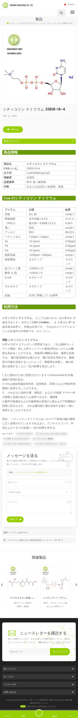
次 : (5, 540)
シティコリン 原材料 (43, 438)
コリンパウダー (24, 433)
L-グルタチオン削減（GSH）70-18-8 (22, 598)
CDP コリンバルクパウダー (16, 438)
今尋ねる (12, 129)
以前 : (6, 532)
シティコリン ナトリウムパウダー (51, 433)
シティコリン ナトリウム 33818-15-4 (31, 472)
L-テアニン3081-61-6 (19, 532)
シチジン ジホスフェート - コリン (50, 443)
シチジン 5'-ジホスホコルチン (17, 443)
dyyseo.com (59, 703)
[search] (61, 13)
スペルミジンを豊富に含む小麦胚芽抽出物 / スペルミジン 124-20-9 (35, 540)
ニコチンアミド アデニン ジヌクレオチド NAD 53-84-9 (55, 598)
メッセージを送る (39, 713)
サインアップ (60, 652)
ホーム (11, 23)
